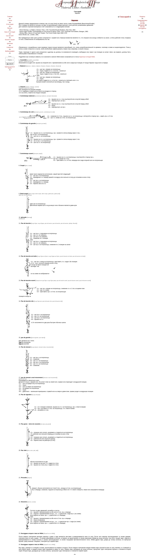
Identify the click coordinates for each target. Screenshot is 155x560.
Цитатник (10, 43)
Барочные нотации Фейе (87, 57)
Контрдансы (142, 28)
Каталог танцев (10, 39)
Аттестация (9, 24)
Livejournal (10, 47)
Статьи (10, 20)
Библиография (9, 51)
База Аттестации (10, 32)
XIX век (142, 27)
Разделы (142, 16)
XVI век (142, 23)
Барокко (142, 25)
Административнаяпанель (10, 67)
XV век (142, 22)
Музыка (9, 28)
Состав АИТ (10, 36)
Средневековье (142, 20)
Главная (9, 16)
